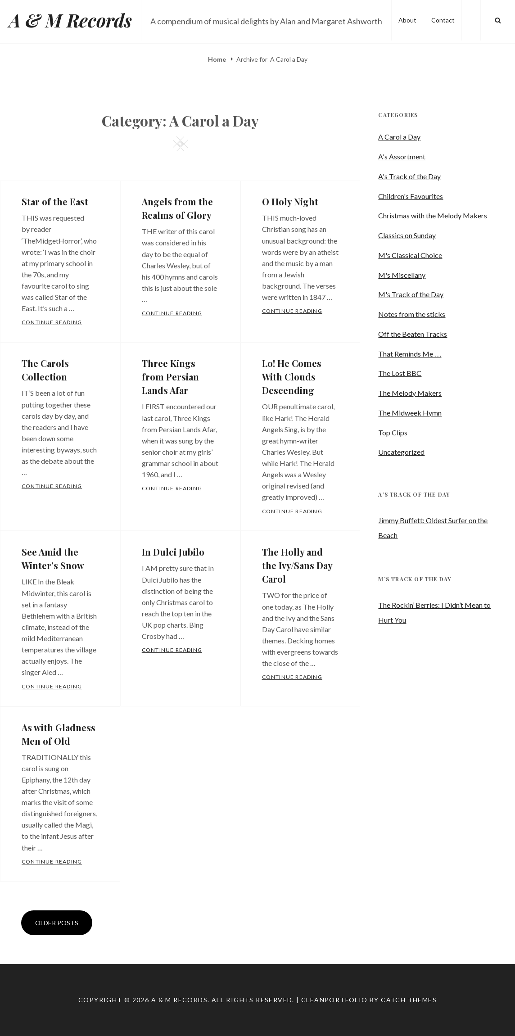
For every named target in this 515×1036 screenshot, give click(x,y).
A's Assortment (401, 156)
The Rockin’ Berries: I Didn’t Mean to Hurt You (434, 612)
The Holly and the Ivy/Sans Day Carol (297, 565)
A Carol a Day (399, 136)
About (407, 20)
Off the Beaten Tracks (412, 334)
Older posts (56, 923)
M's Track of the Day (410, 294)
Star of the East (55, 201)
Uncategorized (401, 452)
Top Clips (392, 432)
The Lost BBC (399, 373)
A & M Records (70, 20)
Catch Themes (409, 1000)
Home (217, 59)
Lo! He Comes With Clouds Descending (291, 376)
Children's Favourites (410, 196)
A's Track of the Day (409, 176)
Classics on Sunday (407, 235)
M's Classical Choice (410, 255)
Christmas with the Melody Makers (432, 215)
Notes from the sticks (411, 314)
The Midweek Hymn (410, 412)
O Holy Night (290, 201)
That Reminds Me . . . (409, 353)
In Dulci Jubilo (173, 552)
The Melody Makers (410, 393)
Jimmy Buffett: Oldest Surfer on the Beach (433, 528)
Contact (443, 20)
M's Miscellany (401, 275)
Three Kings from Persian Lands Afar (170, 376)
